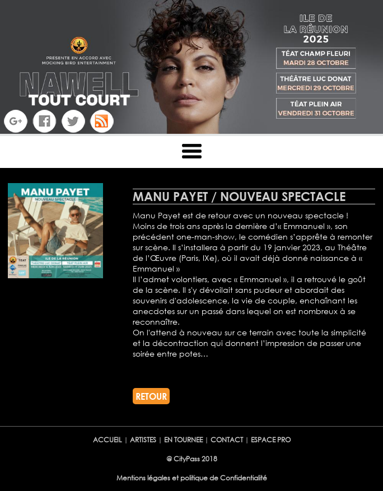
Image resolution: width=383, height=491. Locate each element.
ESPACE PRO (271, 440)
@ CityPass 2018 (191, 459)
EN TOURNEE (183, 440)
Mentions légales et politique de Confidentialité (191, 478)
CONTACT (228, 440)
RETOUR (151, 396)
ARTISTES (144, 440)
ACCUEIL (107, 440)
